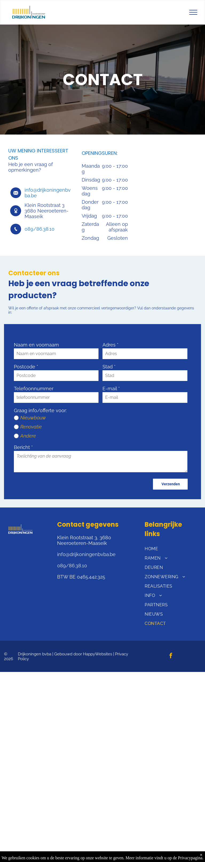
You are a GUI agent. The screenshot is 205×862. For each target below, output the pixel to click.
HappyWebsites (97, 654)
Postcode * (26, 366)
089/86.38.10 (39, 229)
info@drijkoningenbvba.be (86, 554)
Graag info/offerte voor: (40, 410)
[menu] (193, 12)
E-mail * (111, 388)
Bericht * (23, 447)
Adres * (110, 345)
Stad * (109, 366)
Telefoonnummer (33, 388)
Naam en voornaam (36, 345)
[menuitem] (170, 548)
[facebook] (171, 656)
